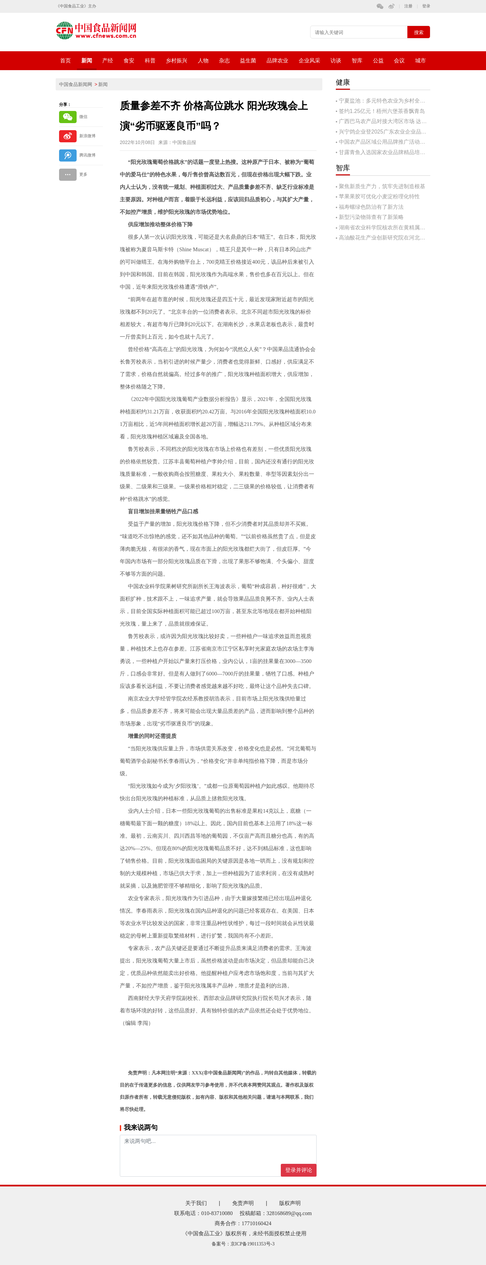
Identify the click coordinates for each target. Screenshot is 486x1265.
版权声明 (290, 1203)
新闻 (86, 60)
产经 (107, 60)
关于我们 (196, 1203)
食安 (129, 60)
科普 (150, 60)
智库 (357, 60)
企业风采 (309, 60)
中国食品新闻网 (75, 84)
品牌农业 (277, 60)
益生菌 (248, 60)
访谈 (335, 60)
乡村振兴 (176, 60)
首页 (65, 60)
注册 (408, 6)
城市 (420, 60)
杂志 (224, 60)
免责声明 (243, 1203)
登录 (426, 6)
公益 (378, 60)
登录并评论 (298, 1170)
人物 (203, 60)
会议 (399, 60)
